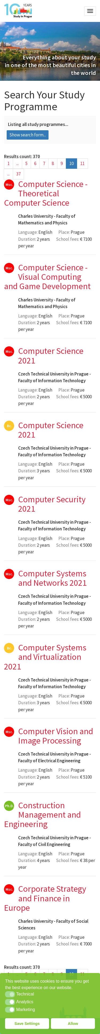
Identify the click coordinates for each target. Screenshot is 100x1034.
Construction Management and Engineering (42, 814)
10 (71, 163)
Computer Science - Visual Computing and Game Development (47, 277)
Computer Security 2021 (52, 504)
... (17, 163)
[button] (10, 994)
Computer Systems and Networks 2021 (52, 578)
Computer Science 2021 (50, 356)
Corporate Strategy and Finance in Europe (45, 898)
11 (82, 163)
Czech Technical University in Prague (53, 374)
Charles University (35, 216)
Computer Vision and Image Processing (55, 736)
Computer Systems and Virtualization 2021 (45, 657)
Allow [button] (73, 1023)
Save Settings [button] (26, 1023)
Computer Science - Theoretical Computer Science (45, 193)
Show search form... (27, 135)
